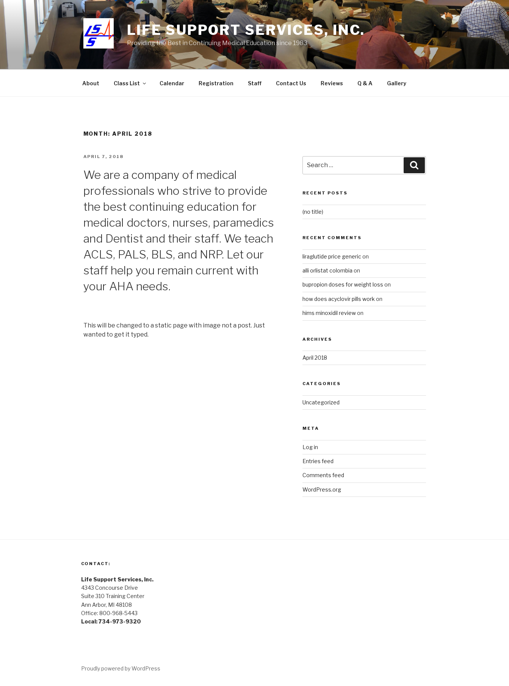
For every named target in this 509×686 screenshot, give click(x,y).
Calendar (172, 83)
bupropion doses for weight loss (342, 284)
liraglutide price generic (331, 256)
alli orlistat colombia (327, 270)
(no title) (312, 211)
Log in (310, 447)
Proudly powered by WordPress (120, 668)
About (90, 83)
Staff (255, 83)
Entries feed (318, 461)
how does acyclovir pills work (338, 299)
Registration (216, 83)
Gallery (396, 83)
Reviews (332, 83)
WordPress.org (321, 489)
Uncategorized (321, 402)
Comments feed (323, 475)
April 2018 (314, 357)
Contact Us (291, 83)
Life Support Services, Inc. (246, 30)
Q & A (365, 83)
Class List (130, 83)
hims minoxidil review (329, 313)
